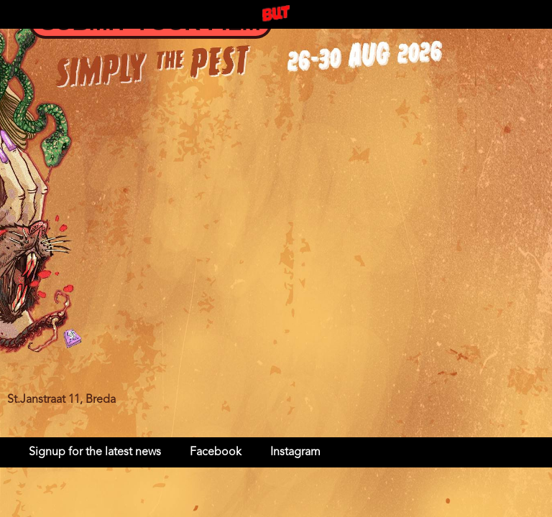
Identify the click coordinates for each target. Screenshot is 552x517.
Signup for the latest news (95, 452)
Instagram (295, 452)
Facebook (216, 452)
